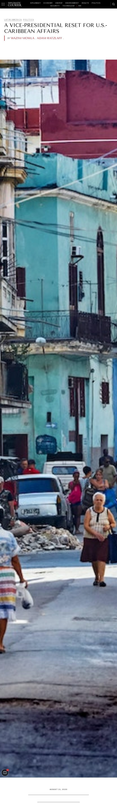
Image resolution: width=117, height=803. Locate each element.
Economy (48, 3)
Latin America (13, 20)
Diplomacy (35, 3)
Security (55, 6)
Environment (72, 3)
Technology (68, 6)
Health (85, 3)
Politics (96, 3)
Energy (59, 3)
